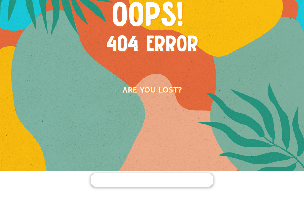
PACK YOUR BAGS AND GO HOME (152, 180)
